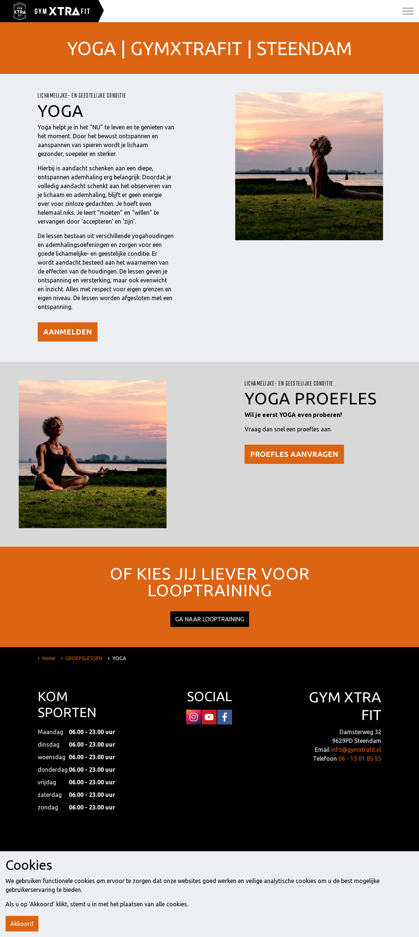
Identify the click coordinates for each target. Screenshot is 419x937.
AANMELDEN (67, 332)
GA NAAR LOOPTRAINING (210, 619)
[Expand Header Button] (408, 11)
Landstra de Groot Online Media (342, 859)
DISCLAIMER (236, 859)
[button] (209, 890)
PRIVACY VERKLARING (173, 859)
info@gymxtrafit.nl (356, 749)
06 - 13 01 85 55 (359, 758)
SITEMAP (210, 859)
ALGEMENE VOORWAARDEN (115, 859)
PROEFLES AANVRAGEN (294, 454)
